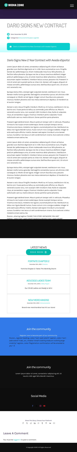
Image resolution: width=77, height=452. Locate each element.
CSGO (42, 283)
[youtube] (44, 406)
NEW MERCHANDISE (38, 300)
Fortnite (45, 264)
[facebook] (33, 406)
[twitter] (36, 406)
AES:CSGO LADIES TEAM (38, 280)
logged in (17, 440)
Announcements (23, 38)
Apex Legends (34, 38)
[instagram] (40, 406)
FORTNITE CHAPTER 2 (38, 261)
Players (47, 283)
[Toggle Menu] (72, 5)
